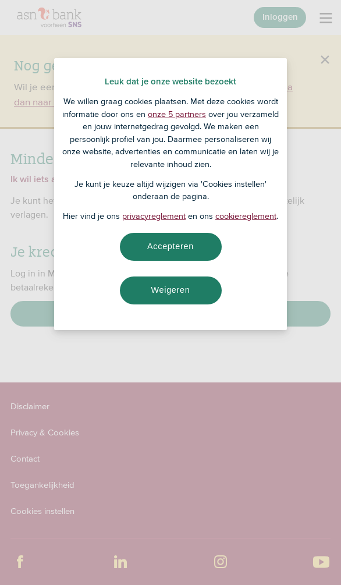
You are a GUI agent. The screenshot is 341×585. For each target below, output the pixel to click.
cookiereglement (245, 216)
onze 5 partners (177, 114)
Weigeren (170, 290)
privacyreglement (154, 216)
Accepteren (170, 246)
